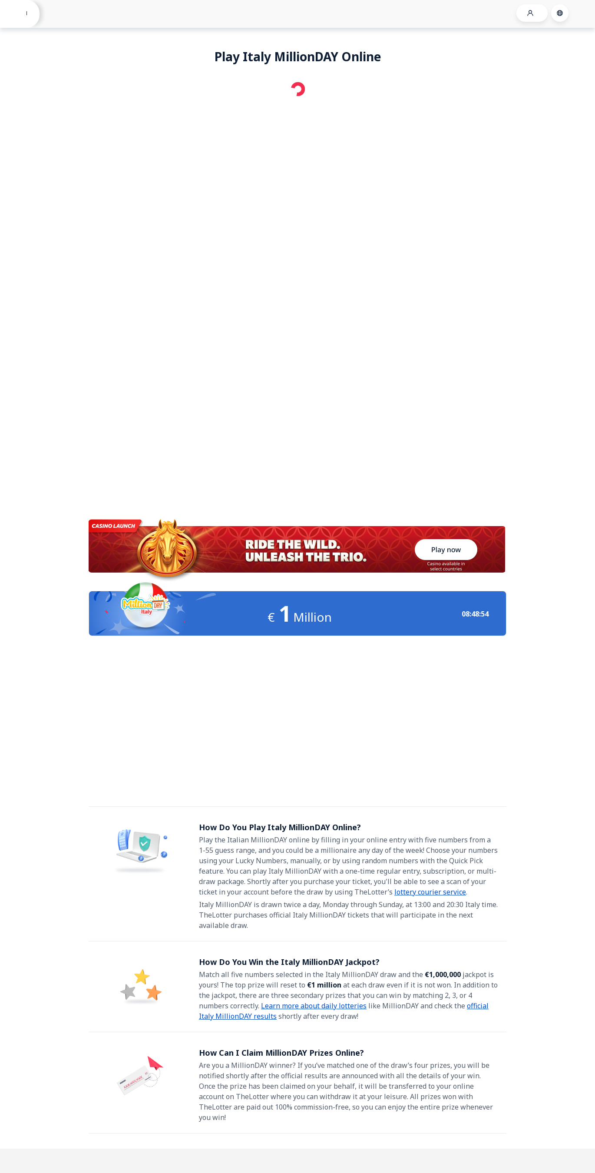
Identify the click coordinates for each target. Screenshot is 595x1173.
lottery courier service (430, 892)
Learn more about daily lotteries (314, 1006)
